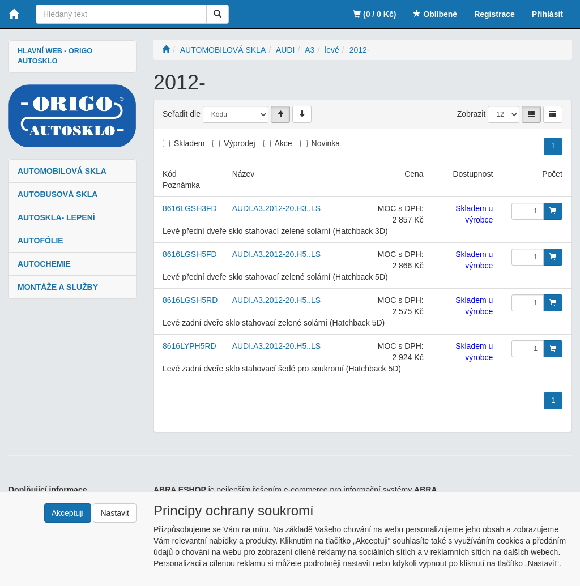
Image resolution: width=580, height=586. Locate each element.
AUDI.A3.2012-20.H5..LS (276, 254)
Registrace (494, 14)
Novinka (326, 143)
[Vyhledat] (217, 14)
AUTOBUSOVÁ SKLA (57, 194)
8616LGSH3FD (190, 208)
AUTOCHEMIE (44, 263)
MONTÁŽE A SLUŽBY (58, 287)
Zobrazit (471, 113)
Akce (283, 143)
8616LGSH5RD (190, 300)
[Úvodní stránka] (166, 49)
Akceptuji (68, 512)
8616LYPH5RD (189, 345)
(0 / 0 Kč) (374, 14)
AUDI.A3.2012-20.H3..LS (276, 208)
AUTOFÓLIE (40, 240)
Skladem (189, 143)
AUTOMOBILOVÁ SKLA (62, 171)
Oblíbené (435, 14)
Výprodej (239, 143)
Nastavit (114, 512)
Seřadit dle (182, 113)
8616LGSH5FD (190, 254)
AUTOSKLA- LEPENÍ (56, 217)
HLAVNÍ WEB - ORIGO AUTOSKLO (55, 56)
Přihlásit (547, 14)
